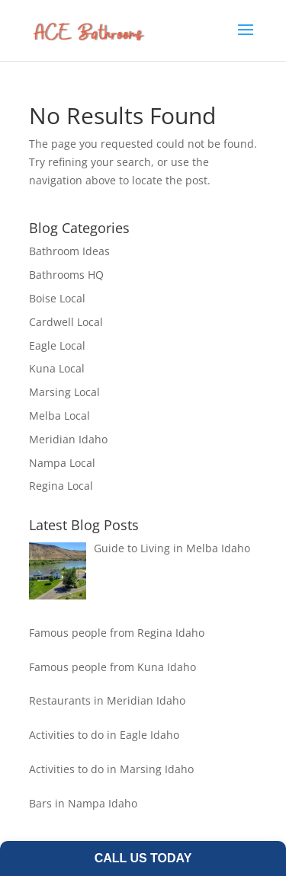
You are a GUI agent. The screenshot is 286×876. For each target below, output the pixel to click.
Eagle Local (57, 345)
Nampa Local (62, 463)
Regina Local (61, 485)
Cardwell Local (66, 322)
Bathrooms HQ (66, 274)
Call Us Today (143, 858)
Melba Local (59, 415)
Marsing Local (64, 392)
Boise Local (57, 298)
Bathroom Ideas (69, 251)
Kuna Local (57, 368)
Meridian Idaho (68, 439)
